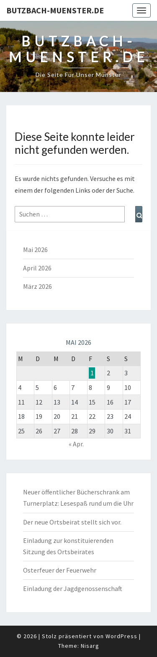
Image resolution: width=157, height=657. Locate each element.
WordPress (121, 636)
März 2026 (37, 286)
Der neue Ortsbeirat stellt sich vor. (72, 522)
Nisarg (90, 645)
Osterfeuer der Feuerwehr (59, 570)
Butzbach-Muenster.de (55, 10)
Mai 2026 (35, 249)
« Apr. (76, 444)
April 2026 (37, 268)
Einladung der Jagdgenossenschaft (72, 588)
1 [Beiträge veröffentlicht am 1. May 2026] (92, 373)
